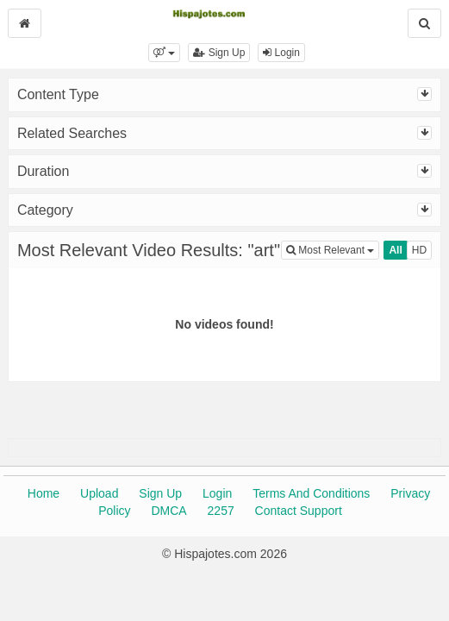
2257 (221, 511)
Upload (99, 493)
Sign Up (219, 53)
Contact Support (298, 511)
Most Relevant (332, 249)
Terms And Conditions (311, 493)
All (395, 250)
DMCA (168, 511)
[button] (164, 52)
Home (43, 493)
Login (281, 53)
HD (419, 250)
